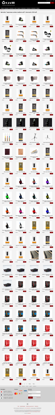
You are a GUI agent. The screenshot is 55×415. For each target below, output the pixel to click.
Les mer (30, 411)
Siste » (34, 383)
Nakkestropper (23, 8)
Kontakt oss (34, 386)
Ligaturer (19, 8)
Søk (52, 2)
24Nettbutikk (29, 413)
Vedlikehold (28, 8)
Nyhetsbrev (36, 406)
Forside (2, 8)
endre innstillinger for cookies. (36, 411)
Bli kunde (23, 386)
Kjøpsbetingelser (22, 406)
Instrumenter (6, 8)
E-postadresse (30, 390)
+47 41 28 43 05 (27, 408)
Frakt (18, 406)
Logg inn (30, 386)
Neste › (30, 383)
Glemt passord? (39, 397)
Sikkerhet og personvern (30, 406)
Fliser (15, 8)
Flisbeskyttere (33, 8)
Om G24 (27, 386)
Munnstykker (11, 8)
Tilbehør (38, 8)
